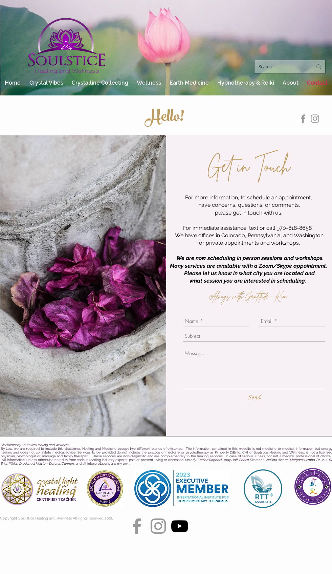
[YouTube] (179, 526)
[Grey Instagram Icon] (314, 118)
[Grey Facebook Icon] (303, 118)
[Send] (254, 397)
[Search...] (280, 66)
